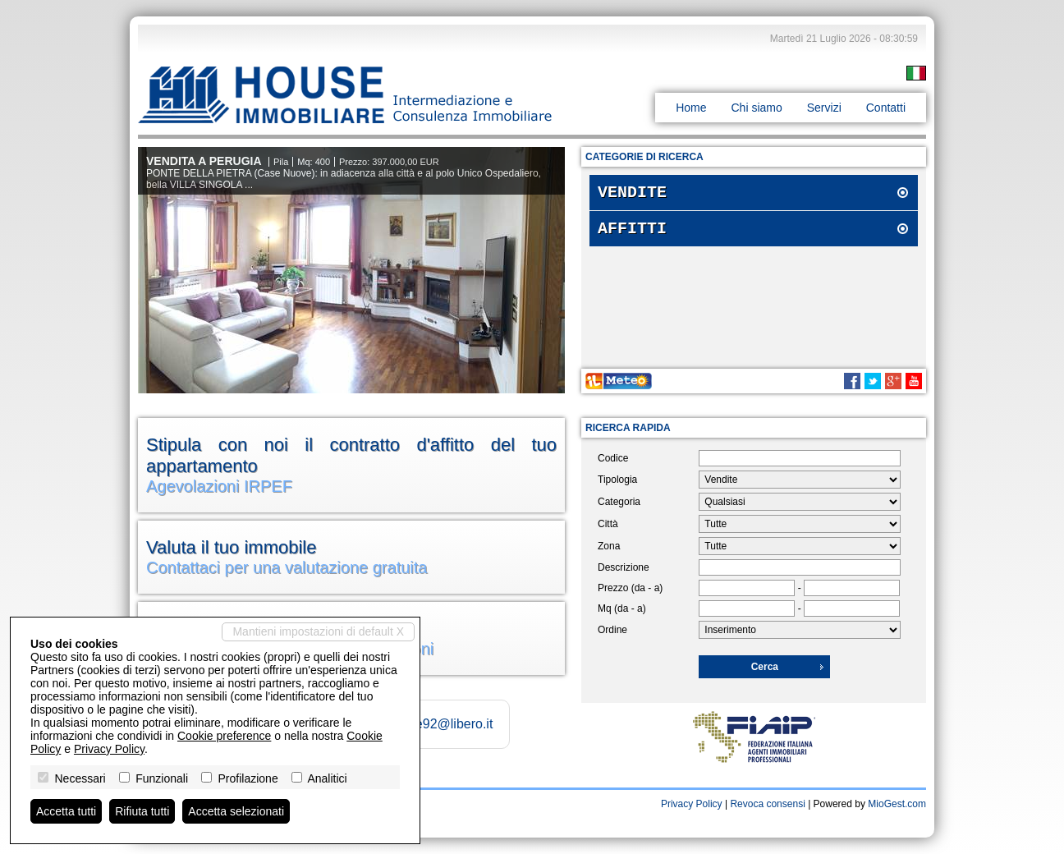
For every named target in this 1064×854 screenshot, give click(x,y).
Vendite (632, 194)
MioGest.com (897, 804)
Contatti (886, 107)
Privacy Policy (691, 804)
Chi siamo (756, 107)
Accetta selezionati (236, 811)
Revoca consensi (767, 804)
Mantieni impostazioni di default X (318, 631)
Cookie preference (224, 735)
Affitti (632, 234)
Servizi (824, 107)
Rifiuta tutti (142, 811)
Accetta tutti (66, 811)
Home (691, 107)
